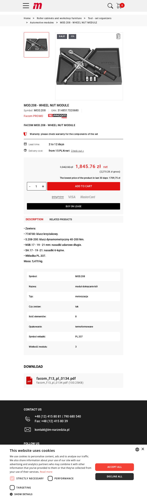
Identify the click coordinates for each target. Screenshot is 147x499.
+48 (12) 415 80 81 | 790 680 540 (58, 416)
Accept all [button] (114, 467)
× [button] (142, 449)
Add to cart (83, 186)
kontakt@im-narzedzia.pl (52, 430)
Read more (46, 471)
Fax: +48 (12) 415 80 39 (51, 421)
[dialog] (73, 472)
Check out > (77, 151)
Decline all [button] (114, 476)
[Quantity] (36, 186)
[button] (50, 494)
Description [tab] (34, 219)
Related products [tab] (61, 219)
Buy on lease (73, 206)
